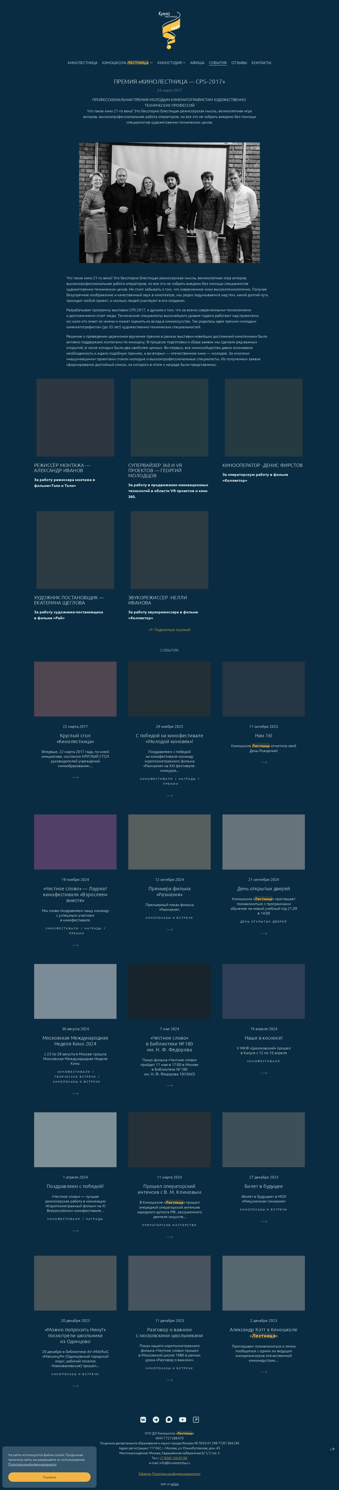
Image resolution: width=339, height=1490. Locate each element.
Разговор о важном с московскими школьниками (169, 1341)
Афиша (197, 62)
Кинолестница (82, 62)
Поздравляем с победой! (75, 1194)
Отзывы (239, 62)
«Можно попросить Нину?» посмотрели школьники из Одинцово (75, 1343)
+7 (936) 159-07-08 (173, 1466)
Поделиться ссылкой (172, 637)
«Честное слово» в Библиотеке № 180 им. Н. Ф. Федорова (169, 1052)
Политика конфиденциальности (176, 1482)
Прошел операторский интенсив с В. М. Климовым (169, 1197)
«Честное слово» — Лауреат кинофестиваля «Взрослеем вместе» (75, 902)
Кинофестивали (156, 787)
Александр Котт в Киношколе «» (263, 1341)
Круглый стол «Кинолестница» (75, 747)
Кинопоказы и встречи (169, 926)
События (218, 62)
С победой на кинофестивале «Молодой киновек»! (169, 747)
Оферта (145, 1482)
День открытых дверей (263, 897)
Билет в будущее (264, 1194)
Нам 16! (263, 744)
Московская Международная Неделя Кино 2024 (75, 1049)
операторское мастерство (169, 1233)
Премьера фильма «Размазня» (169, 900)
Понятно (49, 1477)
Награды (187, 787)
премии (171, 792)
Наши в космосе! (264, 1046)
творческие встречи (75, 1085)
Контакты (261, 62)
